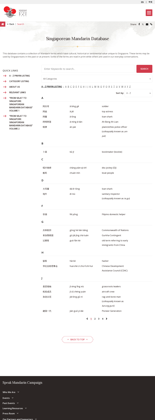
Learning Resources (13, 408)
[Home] (2, 24)
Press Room (9, 413)
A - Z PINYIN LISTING (51, 86)
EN (142, 2)
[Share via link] (151, 24)
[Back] (12, 24)
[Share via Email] (147, 24)
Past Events (9, 403)
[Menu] (149, 12)
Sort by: (120, 93)
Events (6, 398)
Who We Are (9, 392)
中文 (150, 2)
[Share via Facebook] (139, 24)
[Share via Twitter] (143, 24)
